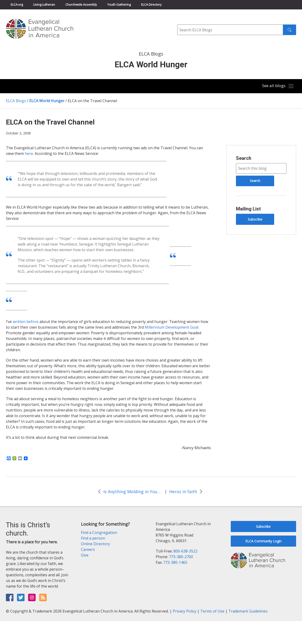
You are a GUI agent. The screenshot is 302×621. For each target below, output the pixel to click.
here (29, 153)
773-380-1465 (175, 562)
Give (84, 555)
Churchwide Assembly (81, 4)
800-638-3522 (185, 551)
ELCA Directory (151, 4)
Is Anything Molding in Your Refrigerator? (132, 491)
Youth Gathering (119, 4)
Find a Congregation (99, 532)
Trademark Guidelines (248, 611)
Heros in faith (183, 491)
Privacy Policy (184, 611)
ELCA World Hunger (46, 100)
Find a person (93, 538)
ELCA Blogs (16, 100)
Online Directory (95, 543)
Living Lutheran (44, 4)
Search (243, 158)
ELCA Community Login (263, 541)
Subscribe (255, 219)
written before (25, 321)
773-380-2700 (181, 556)
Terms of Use (212, 611)
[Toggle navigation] (277, 86)
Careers (88, 549)
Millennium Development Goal (171, 327)
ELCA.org (17, 4)
